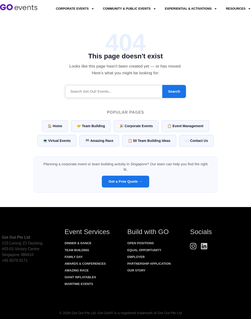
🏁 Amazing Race (99, 141)
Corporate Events (75, 9)
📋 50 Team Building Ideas (149, 141)
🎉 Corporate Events (136, 126)
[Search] (113, 91)
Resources (238, 9)
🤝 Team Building (91, 126)
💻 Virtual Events (57, 141)
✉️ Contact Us (196, 141)
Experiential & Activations (191, 9)
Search (174, 91)
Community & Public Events (129, 9)
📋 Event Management (185, 126)
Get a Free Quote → (125, 181)
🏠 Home (55, 126)
